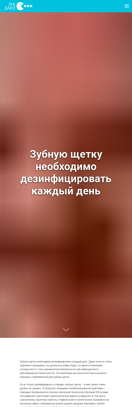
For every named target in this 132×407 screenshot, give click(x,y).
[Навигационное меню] (127, 6)
